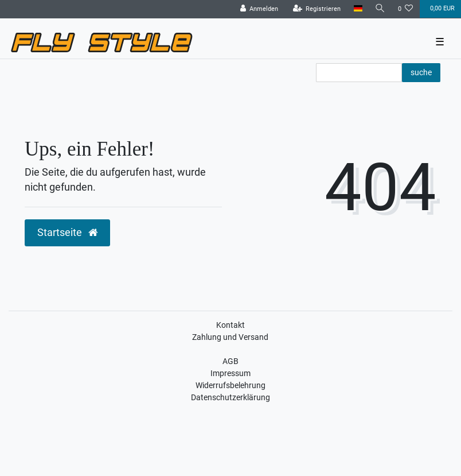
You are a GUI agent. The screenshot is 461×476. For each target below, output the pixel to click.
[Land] (357, 9)
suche (421, 72)
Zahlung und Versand (230, 337)
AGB (230, 361)
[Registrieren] (317, 9)
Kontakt (230, 325)
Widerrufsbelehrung (230, 385)
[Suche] (380, 9)
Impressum (230, 373)
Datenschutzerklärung (230, 397)
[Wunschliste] (406, 9)
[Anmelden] (259, 9)
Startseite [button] (67, 232)
